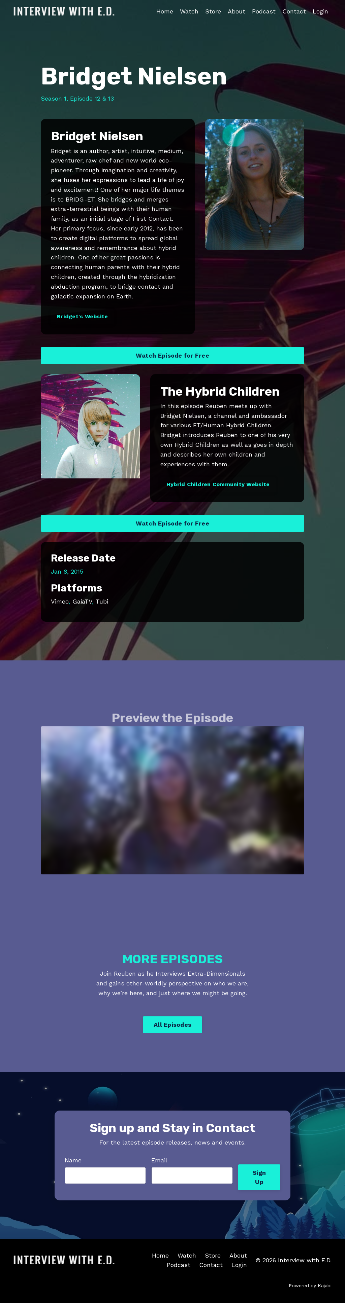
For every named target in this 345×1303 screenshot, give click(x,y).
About (236, 11)
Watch (189, 11)
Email (159, 1160)
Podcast (264, 11)
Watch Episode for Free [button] (172, 355)
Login (320, 11)
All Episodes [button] (172, 1024)
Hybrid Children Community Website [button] (218, 484)
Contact (294, 11)
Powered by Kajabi (310, 1285)
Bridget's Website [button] (82, 316)
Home (164, 11)
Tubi (102, 601)
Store (213, 11)
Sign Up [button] (259, 1177)
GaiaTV (82, 601)
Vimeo (60, 601)
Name (73, 1160)
